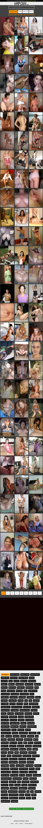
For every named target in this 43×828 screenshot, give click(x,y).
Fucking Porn (13, 716)
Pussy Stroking (20, 765)
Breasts (3, 690)
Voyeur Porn (4, 798)
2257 (16, 823)
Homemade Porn (5, 729)
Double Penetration (17, 707)
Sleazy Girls (4, 781)
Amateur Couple (15, 674)
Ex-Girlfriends (14, 710)
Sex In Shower (23, 772)
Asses (10, 681)
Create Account (28, 0)
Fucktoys (20, 716)
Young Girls (14, 801)
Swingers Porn (23, 788)
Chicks (32, 694)
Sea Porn (31, 768)
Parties (9, 755)
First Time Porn (19, 713)
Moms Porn (37, 742)
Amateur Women (23, 677)
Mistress (30, 742)
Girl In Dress (13, 720)
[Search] (21, 7)
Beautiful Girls (19, 684)
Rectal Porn (38, 765)
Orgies (16, 752)
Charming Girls (5, 694)
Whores (28, 798)
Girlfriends (21, 720)
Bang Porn (4, 684)
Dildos (26, 703)
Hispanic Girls (14, 726)
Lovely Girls (19, 739)
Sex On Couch (5, 775)
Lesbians (3, 739)
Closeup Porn (13, 697)
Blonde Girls (12, 687)
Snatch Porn (4, 785)
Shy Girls (25, 778)
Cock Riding (22, 697)
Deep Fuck (19, 703)
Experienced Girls (24, 710)
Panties (3, 755)
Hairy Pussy (31, 723)
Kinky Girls (16, 736)
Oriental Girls (23, 752)
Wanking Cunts (14, 798)
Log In (34, 0)
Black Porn (4, 687)
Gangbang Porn (29, 716)
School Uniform (23, 768)
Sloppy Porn (12, 781)
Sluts (19, 781)
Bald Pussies (32, 681)
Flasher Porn (28, 713)
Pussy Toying (29, 765)
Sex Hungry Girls (5, 772)
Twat (32, 791)
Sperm (11, 785)
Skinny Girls (33, 778)
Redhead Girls (5, 768)
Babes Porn (24, 681)
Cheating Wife (14, 694)
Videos (20, 11)
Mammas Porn (28, 739)
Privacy (21, 823)
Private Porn (22, 762)
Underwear (38, 791)
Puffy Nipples (4, 765)
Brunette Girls (10, 690)
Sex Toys (22, 775)
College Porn (30, 697)
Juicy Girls (8, 736)
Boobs (36, 687)
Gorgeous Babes (14, 723)
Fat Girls (3, 713)
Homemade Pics (32, 726)
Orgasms (10, 752)
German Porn (4, 720)
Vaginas (34, 794)
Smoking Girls (34, 781)
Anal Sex (31, 677)
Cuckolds (20, 700)
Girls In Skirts (4, 723)
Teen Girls (4, 791)
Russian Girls (14, 768)
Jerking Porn (32, 733)
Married (36, 739)
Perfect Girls (36, 755)
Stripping (24, 785)
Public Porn (30, 762)
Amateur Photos (13, 11)
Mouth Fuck (13, 746)
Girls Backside (29, 720)
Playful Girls (4, 759)
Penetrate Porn (27, 755)
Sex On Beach (32, 772)
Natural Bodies (37, 746)
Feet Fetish (10, 713)
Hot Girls (28, 729)
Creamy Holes (12, 700)
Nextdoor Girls (14, 749)
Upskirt (22, 794)
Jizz (39, 733)
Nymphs (35, 749)
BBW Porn (11, 684)
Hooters (14, 729)
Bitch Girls (37, 684)
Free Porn (36, 713)
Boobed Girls (29, 687)
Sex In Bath (15, 772)
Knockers (23, 736)
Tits (28, 791)
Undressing (4, 794)
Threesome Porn (13, 791)
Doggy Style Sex (5, 707)
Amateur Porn (5, 677)
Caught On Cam (33, 690)
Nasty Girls (28, 746)
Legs (36, 736)
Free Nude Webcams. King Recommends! (21, 809)
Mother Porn (4, 746)
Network (31, 11)
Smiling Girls (25, 781)
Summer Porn (13, 788)
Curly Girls (36, 700)
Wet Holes (22, 798)
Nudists (29, 749)
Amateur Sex (13, 677)
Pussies (12, 765)
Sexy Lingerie (36, 775)
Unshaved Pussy (13, 794)
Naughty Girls (5, 749)
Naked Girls (21, 746)
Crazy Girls (4, 700)
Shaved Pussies (17, 778)
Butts (25, 690)
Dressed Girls (27, 707)
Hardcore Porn (5, 726)
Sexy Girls (29, 775)
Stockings (17, 785)
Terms (12, 823)
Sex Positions (14, 775)
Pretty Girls (4, 762)
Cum (26, 700)
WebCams (25, 11)
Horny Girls (21, 729)
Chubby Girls (4, 697)
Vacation (27, 794)
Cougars (38, 697)
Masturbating (4, 742)
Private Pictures (13, 762)
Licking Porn (11, 739)
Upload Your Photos (19, 821)
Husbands (15, 733)
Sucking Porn (4, 788)
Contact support (28, 823)
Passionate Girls (17, 755)
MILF (25, 742)
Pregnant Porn (31, 759)
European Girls (5, 710)
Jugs (2, 736)
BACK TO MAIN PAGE (6, 816)
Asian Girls (4, 681)
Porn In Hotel (22, 759)
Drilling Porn (36, 707)
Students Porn (32, 785)
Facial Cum (34, 710)
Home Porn (23, 726)
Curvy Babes (4, 703)
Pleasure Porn (13, 759)
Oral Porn (3, 752)
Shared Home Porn (6, 778)
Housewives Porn (5, 733)
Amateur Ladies (25, 674)
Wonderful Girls (5, 801)
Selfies (37, 768)
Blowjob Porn (20, 687)
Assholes (16, 681)
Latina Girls (31, 736)
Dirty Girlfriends (33, 703)
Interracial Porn (23, 733)
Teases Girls (32, 788)
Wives (33, 798)
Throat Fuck (22, 791)
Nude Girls (22, 749)
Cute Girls (12, 703)
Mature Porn (13, 742)
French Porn (4, 716)
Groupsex (23, 723)
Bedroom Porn (29, 684)
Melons (20, 742)
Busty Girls (19, 690)
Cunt (30, 700)
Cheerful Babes (24, 694)
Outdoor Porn (32, 752)
